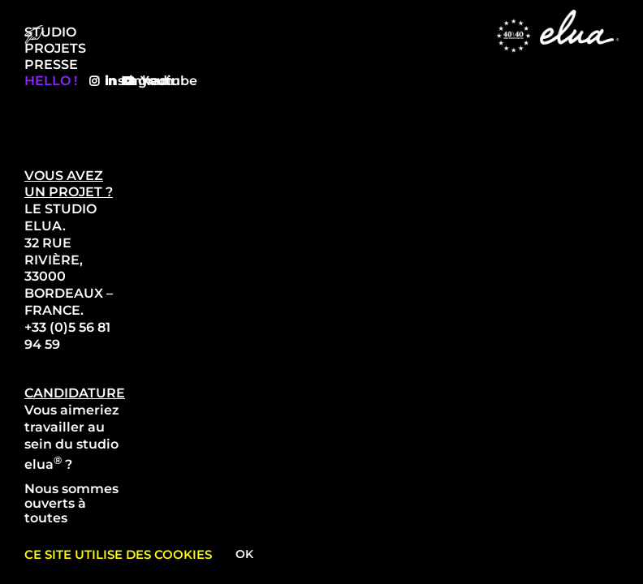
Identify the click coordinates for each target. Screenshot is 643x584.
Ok (244, 554)
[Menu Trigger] (34, 34)
